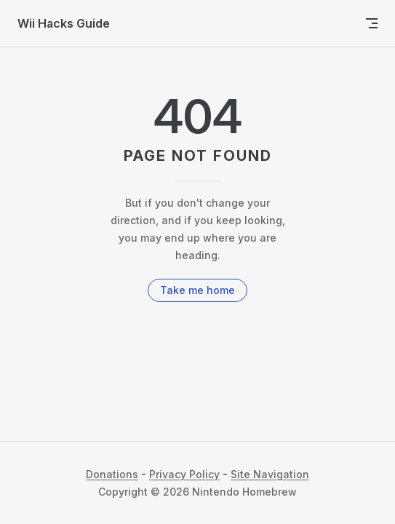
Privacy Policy (184, 474)
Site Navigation (270, 474)
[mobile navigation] (371, 23)
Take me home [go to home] (197, 290)
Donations (112, 474)
